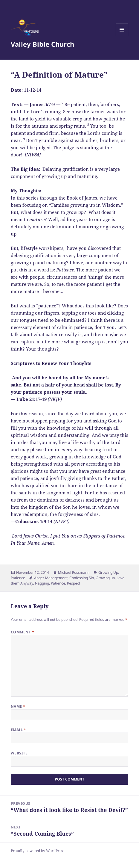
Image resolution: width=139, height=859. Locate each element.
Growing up (105, 577)
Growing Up (108, 572)
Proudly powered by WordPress (37, 850)
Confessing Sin (81, 577)
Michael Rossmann (73, 572)
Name (18, 706)
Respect (73, 583)
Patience (18, 577)
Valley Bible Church (42, 44)
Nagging (42, 583)
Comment (22, 632)
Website (19, 753)
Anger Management (51, 577)
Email (18, 729)
